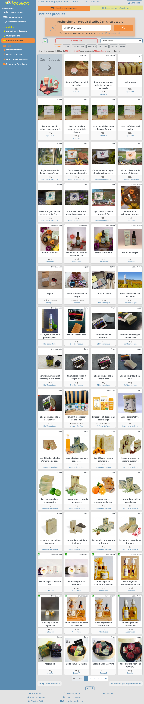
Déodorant (103, 46)
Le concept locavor (13, 12)
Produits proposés (13, 40)
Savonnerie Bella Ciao (49, 179)
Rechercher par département (116, 8)
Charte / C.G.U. (36, 701)
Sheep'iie (49, 303)
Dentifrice (92, 46)
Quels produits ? (49, 683)
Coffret (67, 46)
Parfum (114, 46)
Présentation (36, 693)
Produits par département (126, 683)
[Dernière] (105, 678)
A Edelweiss (49, 591)
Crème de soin (78, 46)
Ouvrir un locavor (13, 54)
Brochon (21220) (72, 51)
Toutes (58, 46)
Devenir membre (12, 49)
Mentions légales (36, 697)
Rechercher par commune (64, 8)
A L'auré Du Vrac (76, 426)
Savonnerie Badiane (130, 426)
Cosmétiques (100, 51)
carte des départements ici (108, 33)
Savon (122, 46)
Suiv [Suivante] (99, 678)
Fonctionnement (12, 17)
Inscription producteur (72, 701)
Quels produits (11, 35)
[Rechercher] (123, 28)
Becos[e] (50, 673)
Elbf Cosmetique (103, 303)
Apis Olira (76, 91)
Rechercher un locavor (15, 21)
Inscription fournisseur (15, 64)
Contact (108, 693)
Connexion (134, 2)
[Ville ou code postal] (86, 28)
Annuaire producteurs (15, 31)
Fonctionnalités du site (15, 59)
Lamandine (130, 220)
